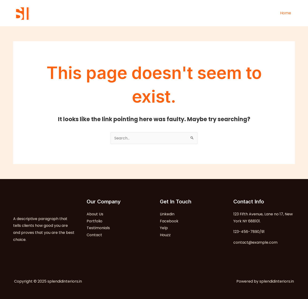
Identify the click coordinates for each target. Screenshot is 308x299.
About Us (95, 214)
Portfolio (94, 221)
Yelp (164, 228)
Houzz (165, 235)
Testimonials (98, 228)
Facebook (169, 221)
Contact (94, 235)
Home (285, 13)
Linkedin (167, 214)
